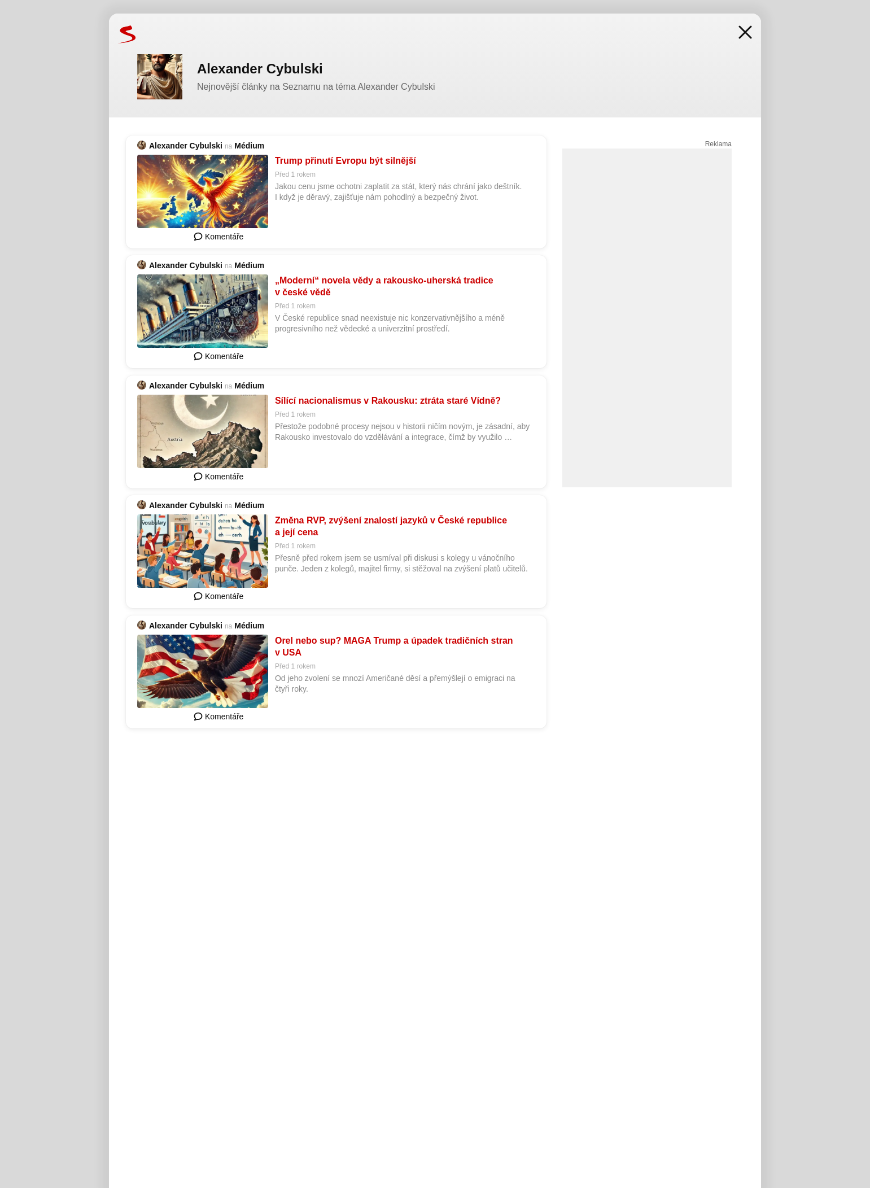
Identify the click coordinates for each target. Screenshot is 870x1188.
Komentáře (218, 236)
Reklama (718, 144)
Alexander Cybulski (185, 145)
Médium (249, 145)
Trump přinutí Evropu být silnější (345, 160)
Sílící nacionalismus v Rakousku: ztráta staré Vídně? (388, 400)
